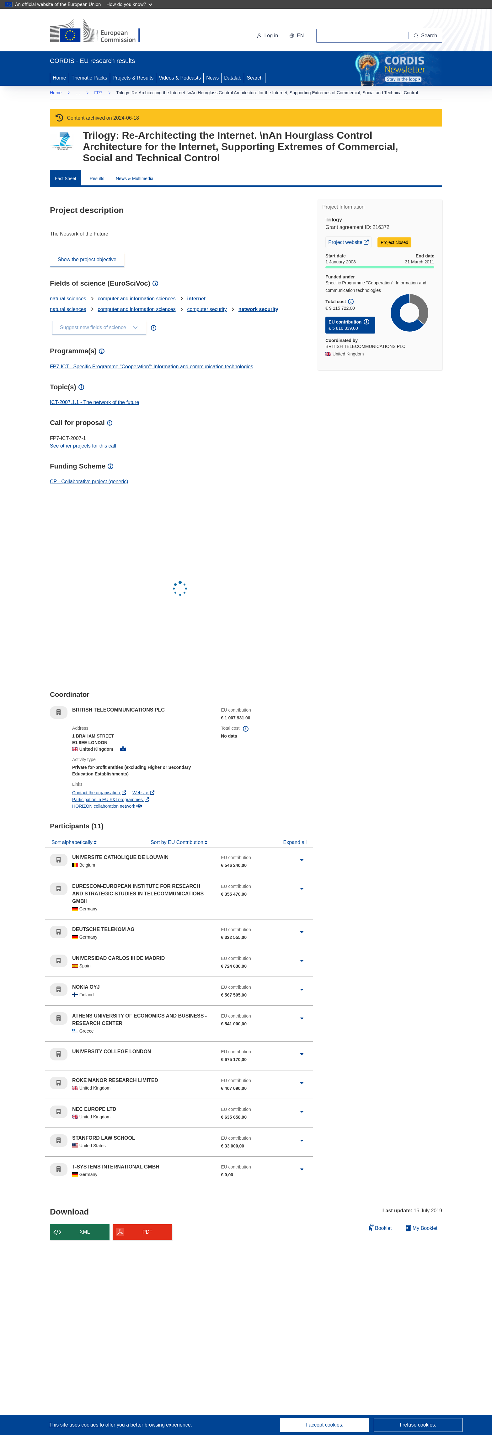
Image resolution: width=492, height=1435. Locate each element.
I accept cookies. (324, 1424)
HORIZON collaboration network (107, 806)
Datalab (232, 77)
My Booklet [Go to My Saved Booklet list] (421, 1228)
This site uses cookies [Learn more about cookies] (74, 1424)
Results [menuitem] (97, 178)
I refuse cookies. (418, 1424)
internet (196, 298)
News (212, 77)
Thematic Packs (89, 77)
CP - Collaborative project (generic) (89, 481)
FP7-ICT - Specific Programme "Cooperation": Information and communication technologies (151, 366)
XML (85, 1232)
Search (255, 77)
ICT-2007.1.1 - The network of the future (94, 402)
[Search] (425, 36)
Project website (350, 241)
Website (143, 792)
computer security (207, 309)
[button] (296, 36)
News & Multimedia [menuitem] (134, 178)
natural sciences (68, 298)
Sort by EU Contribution (178, 842)
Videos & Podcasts (180, 77)
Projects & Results (133, 77)
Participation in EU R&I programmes (110, 799)
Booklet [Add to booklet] (380, 1227)
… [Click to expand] (77, 92)
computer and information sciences (137, 298)
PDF (147, 1232)
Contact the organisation (99, 792)
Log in (267, 35)
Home (59, 77)
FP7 (98, 92)
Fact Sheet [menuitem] (65, 178)
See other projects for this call (83, 445)
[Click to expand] (302, 860)
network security (258, 309)
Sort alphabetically (72, 842)
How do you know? (129, 4)
